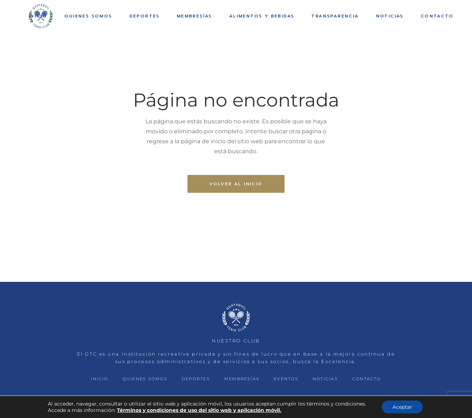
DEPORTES (196, 378)
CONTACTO (366, 378)
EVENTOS (286, 378)
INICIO (99, 378)
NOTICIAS (325, 378)
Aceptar (402, 407)
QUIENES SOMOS (145, 378)
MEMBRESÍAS (242, 378)
